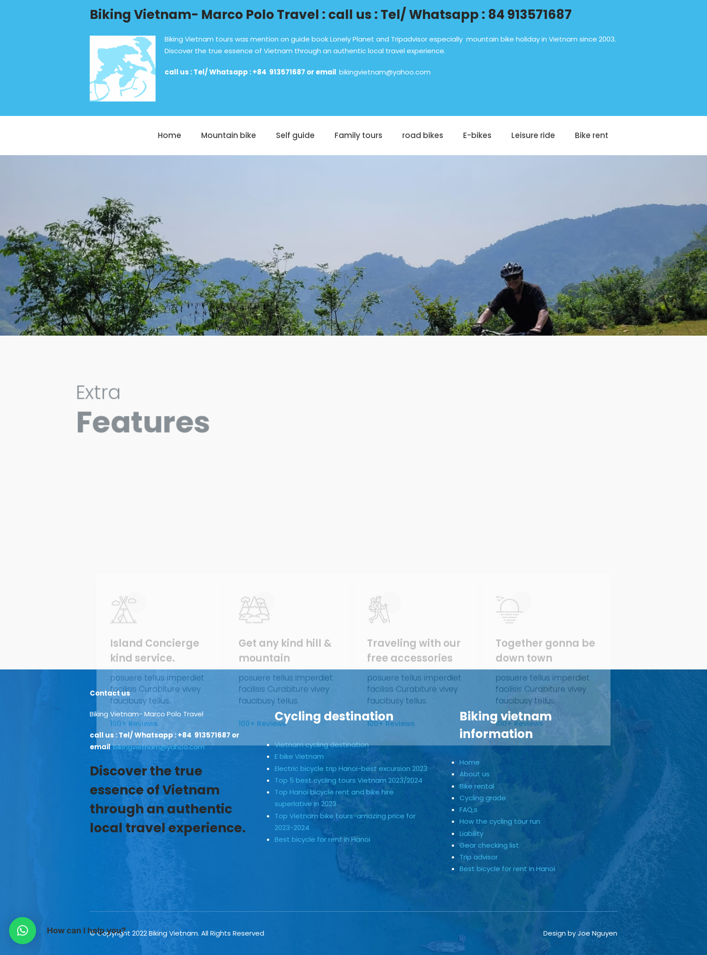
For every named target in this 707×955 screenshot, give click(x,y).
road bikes (422, 135)
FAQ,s (468, 809)
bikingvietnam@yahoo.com (385, 72)
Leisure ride (533, 135)
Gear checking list (489, 845)
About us (474, 774)
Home (169, 135)
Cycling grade (482, 798)
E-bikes (477, 135)
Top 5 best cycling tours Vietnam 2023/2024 (348, 780)
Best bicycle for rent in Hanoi (322, 839)
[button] (22, 930)
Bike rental (476, 786)
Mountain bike (228, 135)
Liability (471, 833)
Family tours (358, 135)
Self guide (295, 135)
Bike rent (591, 135)
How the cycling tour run (499, 821)
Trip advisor (478, 857)
